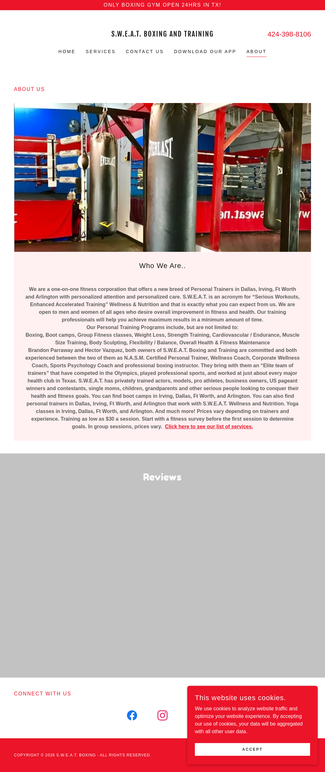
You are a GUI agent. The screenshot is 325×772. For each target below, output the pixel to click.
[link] (162, 35)
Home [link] (67, 51)
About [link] (257, 51)
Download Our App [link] (205, 51)
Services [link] (101, 51)
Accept (254, 749)
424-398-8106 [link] (289, 34)
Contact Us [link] (145, 51)
